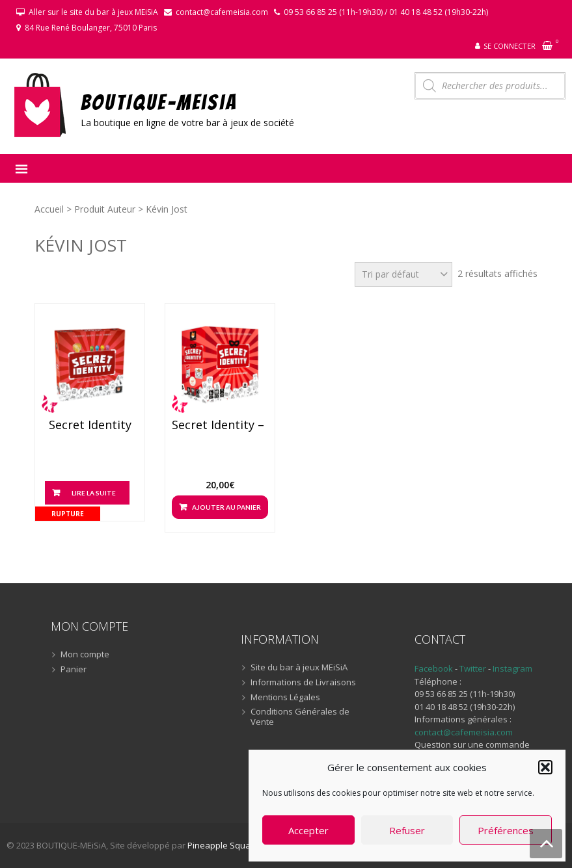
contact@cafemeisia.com (222, 12)
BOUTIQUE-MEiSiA (159, 101)
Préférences (506, 830)
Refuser (407, 830)
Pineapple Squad (221, 845)
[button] (545, 767)
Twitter (473, 668)
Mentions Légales (285, 697)
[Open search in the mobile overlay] (490, 86)
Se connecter (509, 46)
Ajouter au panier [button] (226, 507)
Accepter (308, 830)
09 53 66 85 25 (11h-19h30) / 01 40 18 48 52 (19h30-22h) (386, 12)
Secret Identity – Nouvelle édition (220, 425)
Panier (74, 669)
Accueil (49, 209)
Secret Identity (90, 425)
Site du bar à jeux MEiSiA (299, 668)
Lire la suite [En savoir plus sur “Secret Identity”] (94, 493)
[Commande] (403, 274)
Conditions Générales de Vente (300, 717)
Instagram (512, 668)
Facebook (434, 668)
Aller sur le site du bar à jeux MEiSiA (93, 12)
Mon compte (85, 655)
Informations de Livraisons (303, 682)
